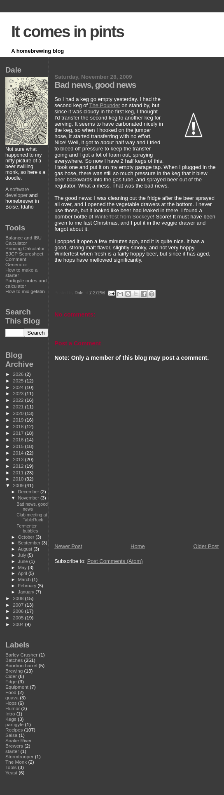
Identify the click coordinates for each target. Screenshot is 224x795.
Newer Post (68, 546)
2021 (19, 406)
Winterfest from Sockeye (124, 216)
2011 (19, 472)
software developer (17, 192)
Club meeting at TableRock (31, 517)
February (28, 585)
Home (138, 546)
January (27, 591)
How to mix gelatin (25, 291)
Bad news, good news (32, 506)
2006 (19, 611)
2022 (19, 400)
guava (12, 697)
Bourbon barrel (21, 665)
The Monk (16, 762)
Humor (12, 708)
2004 (19, 624)
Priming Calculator (25, 248)
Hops (10, 703)
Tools (10, 767)
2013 (19, 459)
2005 (19, 617)
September (30, 542)
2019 (19, 419)
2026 (19, 374)
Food (10, 692)
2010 (19, 478)
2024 (19, 387)
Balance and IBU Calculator (23, 240)
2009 (19, 485)
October (27, 537)
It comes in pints (67, 31)
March (25, 579)
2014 (19, 452)
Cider (11, 676)
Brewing (14, 670)
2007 (19, 604)
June (23, 561)
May (23, 567)
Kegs (10, 719)
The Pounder (104, 105)
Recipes (14, 729)
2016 (19, 439)
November (29, 497)
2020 (19, 413)
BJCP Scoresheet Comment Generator (24, 259)
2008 (19, 598)
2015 (19, 446)
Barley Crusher (21, 654)
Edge (10, 681)
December (29, 491)
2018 (19, 426)
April (23, 573)
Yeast (11, 772)
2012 (19, 466)
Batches (14, 660)
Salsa (11, 735)
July (23, 555)
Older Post (206, 546)
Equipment (16, 686)
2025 (19, 380)
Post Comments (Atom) (115, 561)
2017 (19, 433)
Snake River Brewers (18, 743)
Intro (10, 713)
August (26, 548)
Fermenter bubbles (27, 528)
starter (12, 751)
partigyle (14, 724)
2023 (19, 393)
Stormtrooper (19, 756)
